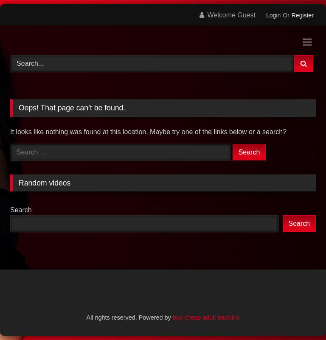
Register (303, 15)
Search (21, 210)
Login (273, 15)
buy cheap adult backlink (206, 317)
